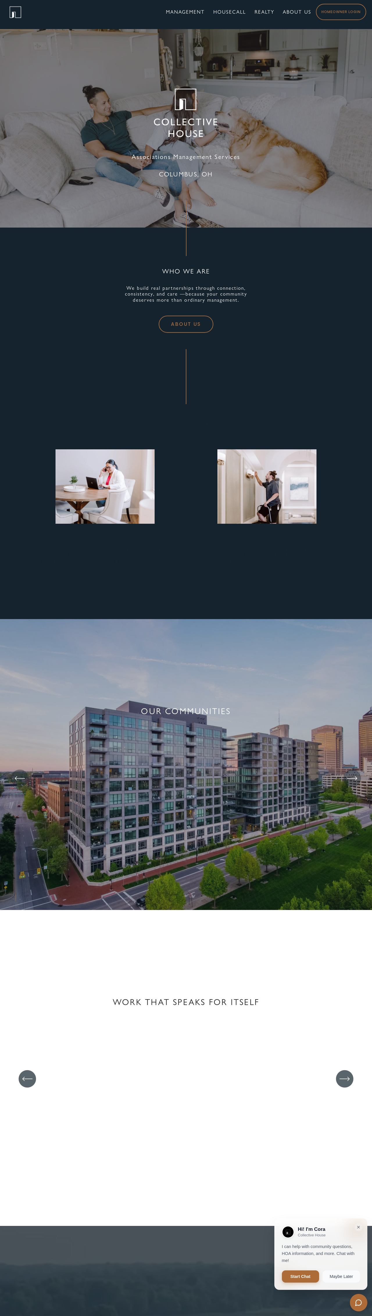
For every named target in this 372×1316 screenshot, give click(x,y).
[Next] (352, 778)
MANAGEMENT (179, 14)
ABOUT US (292, 14)
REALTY (259, 14)
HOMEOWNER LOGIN (335, 14)
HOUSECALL (267, 591)
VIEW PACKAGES (105, 591)
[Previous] (19, 778)
